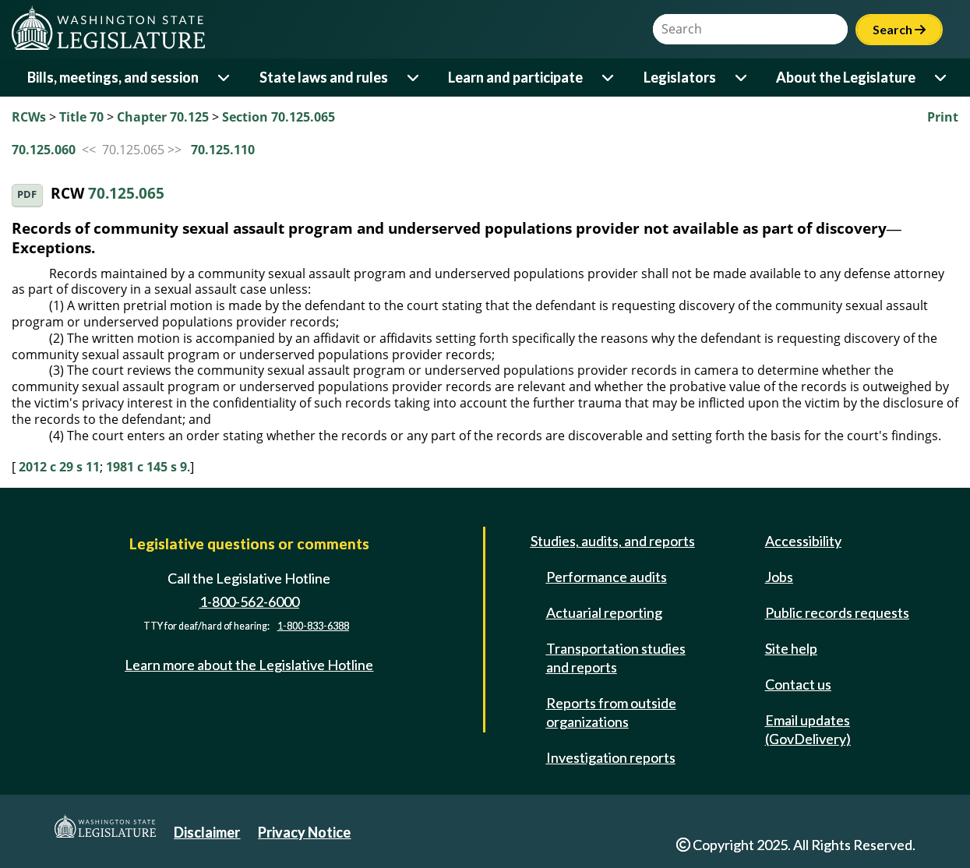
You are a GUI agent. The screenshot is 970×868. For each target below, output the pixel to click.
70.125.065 (126, 193)
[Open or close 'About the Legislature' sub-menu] (941, 77)
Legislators (680, 77)
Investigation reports (610, 757)
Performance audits (606, 576)
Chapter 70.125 (163, 116)
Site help (791, 648)
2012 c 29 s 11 (59, 466)
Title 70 (81, 116)
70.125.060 (44, 149)
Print (942, 116)
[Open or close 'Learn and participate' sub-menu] (609, 77)
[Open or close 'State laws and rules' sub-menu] (414, 77)
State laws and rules (323, 77)
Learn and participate (515, 77)
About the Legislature (845, 77)
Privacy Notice (304, 832)
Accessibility (803, 540)
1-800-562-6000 (249, 601)
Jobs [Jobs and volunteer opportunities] (779, 576)
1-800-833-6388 (313, 626)
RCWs (29, 116)
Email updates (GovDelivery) (808, 729)
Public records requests (837, 612)
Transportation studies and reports (616, 658)
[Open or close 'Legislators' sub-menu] (742, 77)
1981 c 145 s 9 (146, 466)
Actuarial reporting (604, 612)
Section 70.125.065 (278, 116)
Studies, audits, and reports (613, 540)
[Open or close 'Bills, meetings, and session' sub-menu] (225, 77)
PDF (27, 194)
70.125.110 (223, 149)
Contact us (798, 684)
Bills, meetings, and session (113, 77)
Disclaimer (207, 832)
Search (899, 29)
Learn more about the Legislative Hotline (249, 664)
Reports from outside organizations (611, 712)
